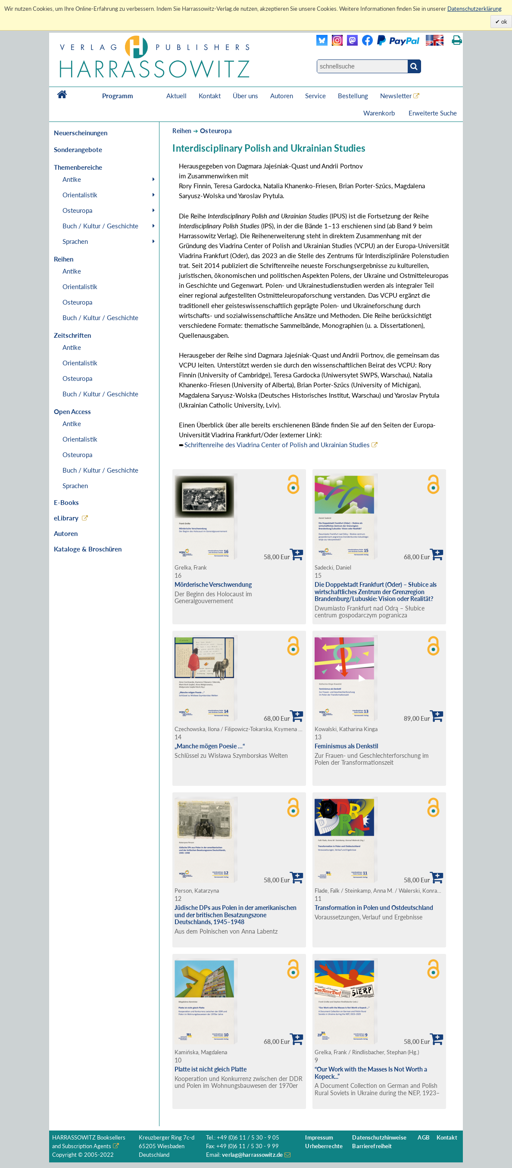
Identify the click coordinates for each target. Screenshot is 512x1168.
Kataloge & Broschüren (88, 549)
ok (503, 21)
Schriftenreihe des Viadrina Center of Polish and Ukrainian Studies (277, 445)
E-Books (66, 502)
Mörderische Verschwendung (213, 584)
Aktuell (176, 96)
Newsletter (396, 96)
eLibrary (66, 518)
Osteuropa (77, 210)
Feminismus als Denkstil (346, 746)
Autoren (281, 96)
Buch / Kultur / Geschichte (100, 226)
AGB (423, 1137)
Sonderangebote (78, 149)
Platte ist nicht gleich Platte (211, 1069)
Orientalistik (79, 195)
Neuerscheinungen (80, 133)
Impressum (319, 1137)
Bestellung (353, 96)
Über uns (245, 96)
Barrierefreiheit (372, 1146)
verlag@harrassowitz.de (252, 1155)
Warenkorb (379, 113)
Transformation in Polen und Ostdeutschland (374, 907)
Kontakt (210, 96)
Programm (117, 96)
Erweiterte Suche (433, 113)
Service (315, 96)
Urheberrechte (324, 1146)
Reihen (181, 130)
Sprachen (75, 241)
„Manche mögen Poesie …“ (210, 746)
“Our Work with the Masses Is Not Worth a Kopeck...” (371, 1072)
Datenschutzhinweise (379, 1137)
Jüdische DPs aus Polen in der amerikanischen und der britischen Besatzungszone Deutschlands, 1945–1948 (236, 914)
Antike (71, 179)
